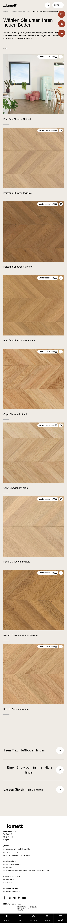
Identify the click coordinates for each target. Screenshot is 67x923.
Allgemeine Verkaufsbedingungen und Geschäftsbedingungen (26, 870)
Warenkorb (46, 918)
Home (5, 11)
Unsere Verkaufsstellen (11, 891)
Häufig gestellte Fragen (12, 864)
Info (20, 918)
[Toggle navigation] (60, 918)
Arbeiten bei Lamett (10, 852)
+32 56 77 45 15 (9, 882)
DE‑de (58, 5)
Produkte (6, 918)
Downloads (7, 867)
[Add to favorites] (61, 57)
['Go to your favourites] (48, 5)
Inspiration (33, 918)
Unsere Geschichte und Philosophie (16, 849)
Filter (5, 49)
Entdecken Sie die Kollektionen (45, 11)
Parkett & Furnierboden (21, 11)
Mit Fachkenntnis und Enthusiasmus (16, 855)
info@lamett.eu (9, 879)
